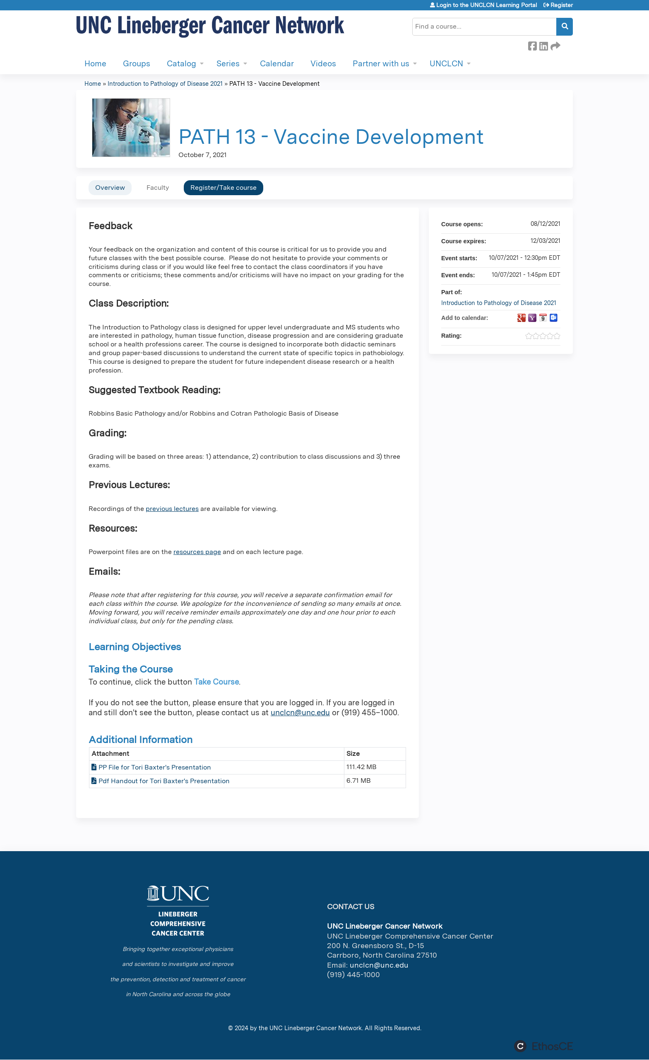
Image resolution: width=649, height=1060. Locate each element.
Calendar (277, 63)
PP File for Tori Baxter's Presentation (155, 767)
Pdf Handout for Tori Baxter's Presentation (164, 781)
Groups (136, 63)
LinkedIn (543, 45)
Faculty (158, 187)
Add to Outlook (554, 318)
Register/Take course (223, 187)
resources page (197, 552)
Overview (110, 187)
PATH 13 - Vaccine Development (274, 83)
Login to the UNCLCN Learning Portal (486, 5)
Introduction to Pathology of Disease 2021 (165, 83)
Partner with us (381, 63)
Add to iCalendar (543, 317)
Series (228, 63)
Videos (323, 63)
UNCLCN (446, 63)
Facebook (532, 45)
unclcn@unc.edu (300, 712)
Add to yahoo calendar (532, 318)
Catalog (181, 63)
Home (95, 63)
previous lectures (172, 509)
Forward (554, 45)
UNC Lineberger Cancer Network (315, 1027)
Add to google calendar (521, 318)
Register (561, 5)
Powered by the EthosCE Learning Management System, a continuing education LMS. (543, 1046)
